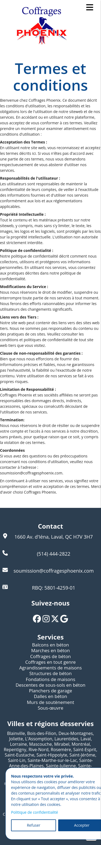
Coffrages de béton (50, 656)
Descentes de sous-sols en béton (50, 685)
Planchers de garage (50, 690)
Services (50, 636)
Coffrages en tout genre (50, 662)
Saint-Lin (17, 760)
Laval (86, 739)
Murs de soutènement (50, 702)
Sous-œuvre (50, 708)
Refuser (33, 825)
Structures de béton (50, 673)
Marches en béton (50, 650)
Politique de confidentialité (34, 812)
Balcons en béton (50, 645)
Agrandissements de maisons (50, 668)
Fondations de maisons (50, 679)
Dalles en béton (50, 696)
